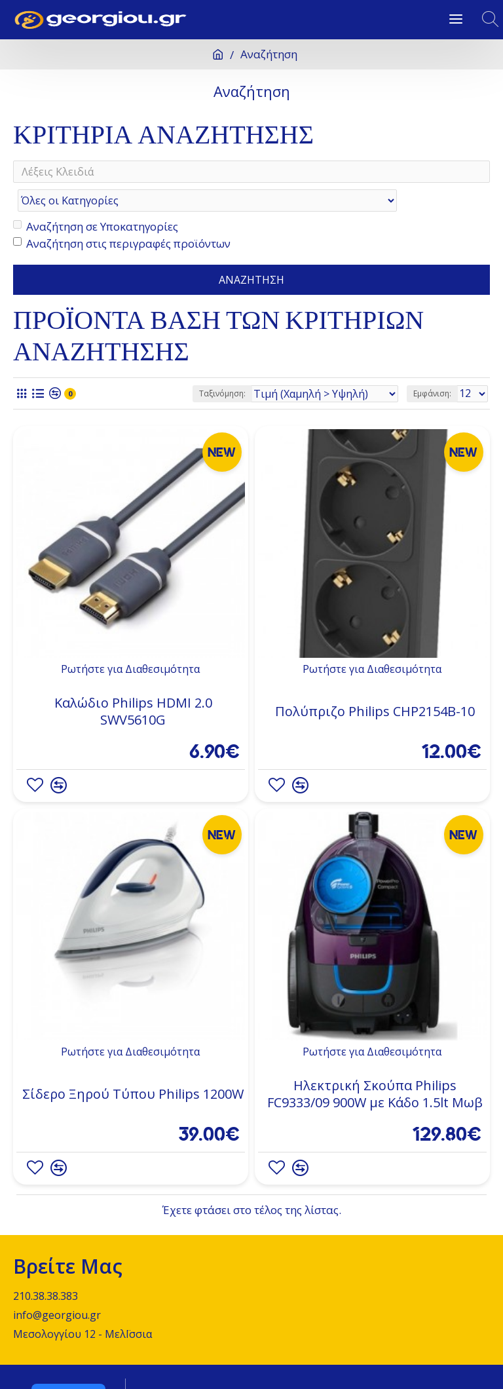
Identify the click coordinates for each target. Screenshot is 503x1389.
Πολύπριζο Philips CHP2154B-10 (375, 685)
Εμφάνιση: (432, 366)
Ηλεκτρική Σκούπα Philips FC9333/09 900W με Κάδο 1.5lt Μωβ (375, 1068)
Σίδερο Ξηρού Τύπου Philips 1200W (133, 1067)
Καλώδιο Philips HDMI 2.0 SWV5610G (133, 685)
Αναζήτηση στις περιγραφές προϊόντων (122, 216)
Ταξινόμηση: (222, 366)
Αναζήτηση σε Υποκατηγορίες (95, 200)
